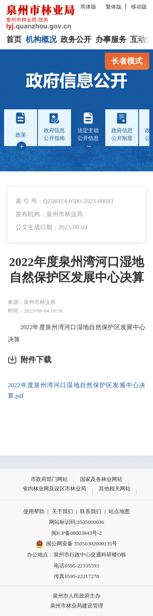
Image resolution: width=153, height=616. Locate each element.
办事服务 (110, 39)
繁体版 (114, 7)
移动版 (139, 7)
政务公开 (75, 39)
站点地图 (119, 511)
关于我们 (62, 511)
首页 (14, 39)
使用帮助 (33, 511)
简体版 (88, 7)
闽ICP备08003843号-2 (76, 533)
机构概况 (41, 39)
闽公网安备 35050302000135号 (77, 544)
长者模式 (126, 61)
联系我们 (90, 511)
